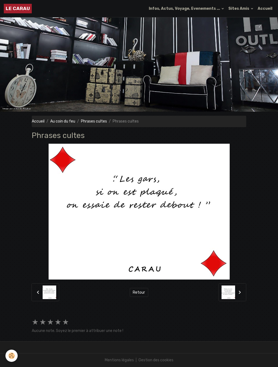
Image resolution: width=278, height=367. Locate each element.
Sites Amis (239, 8)
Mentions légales (119, 360)
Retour (139, 292)
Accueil (265, 8)
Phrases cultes (94, 121)
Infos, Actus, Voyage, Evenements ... (185, 8)
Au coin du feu (62, 121)
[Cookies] (11, 356)
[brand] (18, 8)
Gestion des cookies (155, 360)
